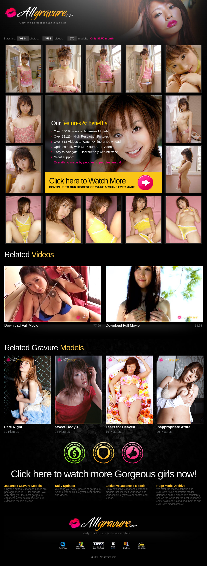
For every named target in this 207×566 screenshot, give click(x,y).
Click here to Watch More (105, 182)
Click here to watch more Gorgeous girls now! (103, 474)
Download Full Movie (21, 325)
